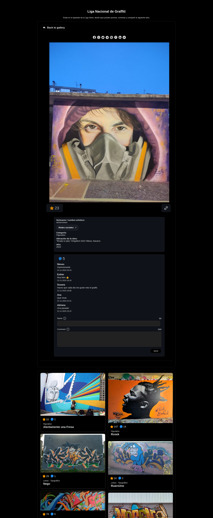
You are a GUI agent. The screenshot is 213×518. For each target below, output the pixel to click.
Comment (61, 329)
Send (156, 351)
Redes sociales (66, 227)
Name (59, 318)
